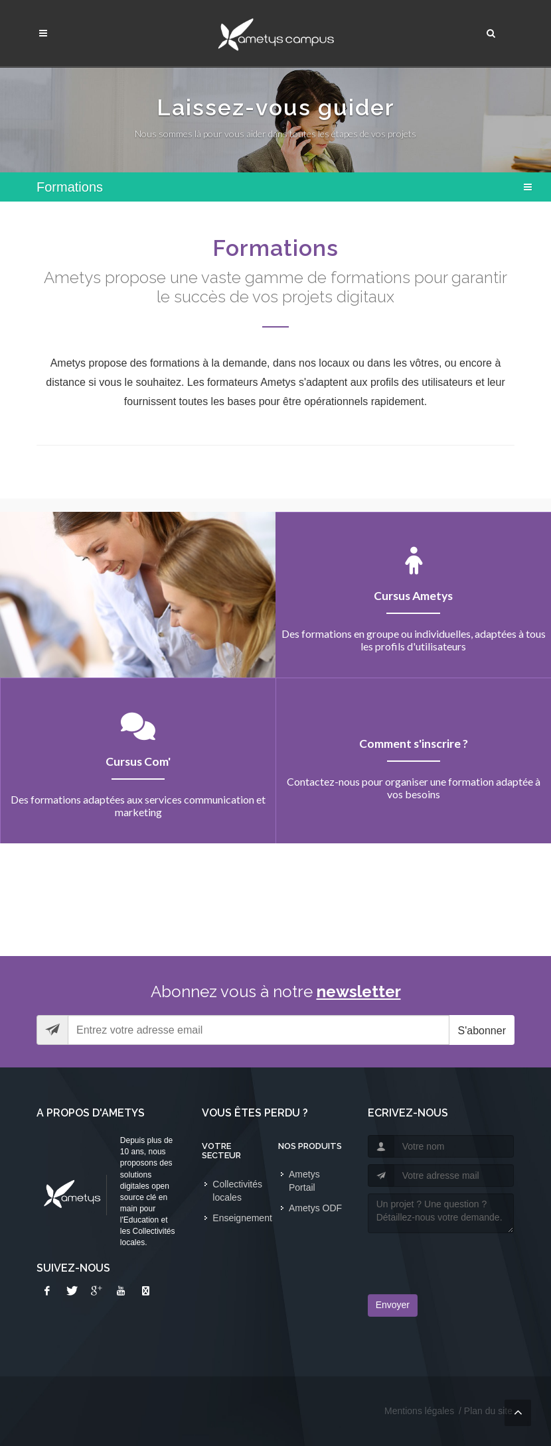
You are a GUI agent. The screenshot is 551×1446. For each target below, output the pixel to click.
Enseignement (242, 1218)
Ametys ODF (315, 1208)
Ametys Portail (304, 1181)
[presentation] (445, 1260)
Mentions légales (419, 1411)
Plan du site (488, 1411)
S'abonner (482, 1030)
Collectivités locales (237, 1191)
